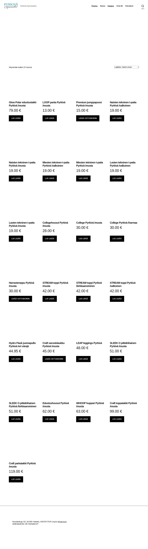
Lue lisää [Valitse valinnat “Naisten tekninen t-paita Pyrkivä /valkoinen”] (117, 121)
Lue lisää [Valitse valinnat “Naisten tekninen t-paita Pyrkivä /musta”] (16, 181)
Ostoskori (129, 7)
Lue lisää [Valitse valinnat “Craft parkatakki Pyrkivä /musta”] (16, 482)
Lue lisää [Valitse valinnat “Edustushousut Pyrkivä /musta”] (49, 422)
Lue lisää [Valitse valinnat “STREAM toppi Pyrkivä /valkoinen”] (117, 302)
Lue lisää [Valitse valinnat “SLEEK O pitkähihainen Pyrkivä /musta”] (117, 362)
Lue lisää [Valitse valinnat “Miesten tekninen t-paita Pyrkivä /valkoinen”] (49, 181)
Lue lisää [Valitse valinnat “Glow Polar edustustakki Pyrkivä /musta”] (16, 121)
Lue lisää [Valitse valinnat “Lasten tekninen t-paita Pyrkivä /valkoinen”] (117, 181)
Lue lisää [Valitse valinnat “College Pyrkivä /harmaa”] (117, 242)
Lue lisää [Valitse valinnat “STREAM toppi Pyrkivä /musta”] (49, 302)
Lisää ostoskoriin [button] (88, 121)
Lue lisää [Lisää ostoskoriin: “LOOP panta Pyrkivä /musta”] (49, 121)
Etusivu (95, 7)
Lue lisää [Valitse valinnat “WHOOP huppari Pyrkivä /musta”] (83, 422)
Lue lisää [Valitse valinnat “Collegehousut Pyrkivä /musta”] (49, 242)
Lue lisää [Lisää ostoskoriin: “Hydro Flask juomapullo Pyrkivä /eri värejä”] (16, 362)
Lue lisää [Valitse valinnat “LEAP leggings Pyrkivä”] (83, 362)
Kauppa (111, 7)
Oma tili (119, 7)
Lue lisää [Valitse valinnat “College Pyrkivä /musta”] (83, 242)
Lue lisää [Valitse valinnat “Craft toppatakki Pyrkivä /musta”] (117, 422)
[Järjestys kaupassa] (126, 70)
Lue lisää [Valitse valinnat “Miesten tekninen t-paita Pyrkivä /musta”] (83, 181)
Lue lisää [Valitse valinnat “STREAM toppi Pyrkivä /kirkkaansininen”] (83, 302)
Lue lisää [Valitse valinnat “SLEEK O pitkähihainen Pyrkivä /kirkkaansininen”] (16, 422)
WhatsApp (62, 525)
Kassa (102, 7)
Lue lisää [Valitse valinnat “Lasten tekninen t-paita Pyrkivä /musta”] (16, 242)
